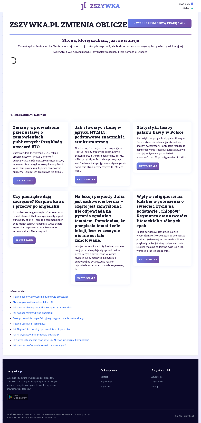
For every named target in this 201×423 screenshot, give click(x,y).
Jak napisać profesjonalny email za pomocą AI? (39, 345)
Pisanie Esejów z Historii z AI (29, 323)
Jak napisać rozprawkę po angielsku (33, 312)
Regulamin (106, 386)
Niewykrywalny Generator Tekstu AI (33, 302)
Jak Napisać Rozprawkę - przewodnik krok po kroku (41, 329)
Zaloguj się (185, 4)
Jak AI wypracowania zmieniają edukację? (36, 334)
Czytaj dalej (24, 180)
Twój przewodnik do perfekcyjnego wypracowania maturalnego (48, 318)
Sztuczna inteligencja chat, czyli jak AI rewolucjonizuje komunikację (51, 340)
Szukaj (188, 8)
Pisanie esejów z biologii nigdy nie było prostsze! (40, 296)
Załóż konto (157, 381)
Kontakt (104, 376)
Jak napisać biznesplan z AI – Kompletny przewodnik (42, 307)
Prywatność (106, 381)
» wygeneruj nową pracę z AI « (159, 23)
